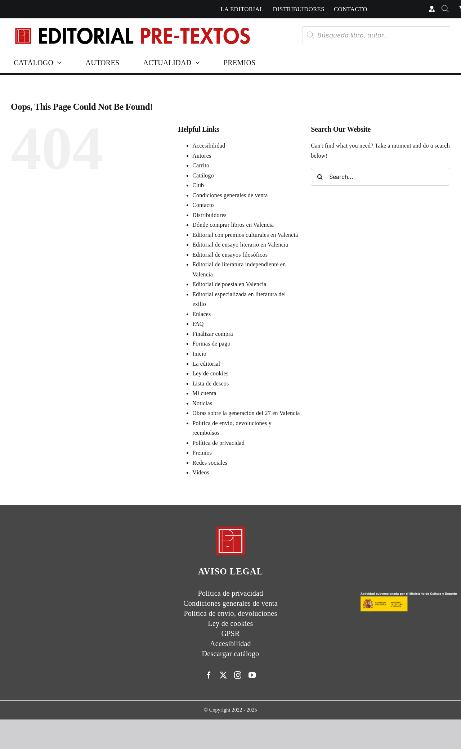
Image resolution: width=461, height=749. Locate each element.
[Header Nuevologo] (132, 28)
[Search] (320, 177)
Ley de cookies (210, 373)
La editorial (206, 364)
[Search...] (380, 177)
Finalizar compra (212, 334)
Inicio (199, 354)
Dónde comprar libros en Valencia (233, 225)
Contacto (203, 205)
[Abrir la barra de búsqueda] (445, 9)
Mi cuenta (204, 393)
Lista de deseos (210, 383)
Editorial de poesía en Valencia (229, 284)
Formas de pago (211, 343)
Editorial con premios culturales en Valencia (245, 235)
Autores (201, 156)
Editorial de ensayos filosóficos (230, 255)
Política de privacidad (218, 443)
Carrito (200, 165)
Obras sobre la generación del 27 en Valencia (246, 413)
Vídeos (200, 472)
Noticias (202, 403)
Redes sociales (209, 463)
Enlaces (201, 314)
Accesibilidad (208, 146)
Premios (202, 453)
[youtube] (252, 675)
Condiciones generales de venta (230, 195)
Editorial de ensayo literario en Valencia (240, 245)
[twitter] (223, 675)
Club (198, 185)
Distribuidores (209, 215)
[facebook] (208, 675)
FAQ (198, 324)
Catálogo (203, 175)
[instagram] (237, 675)
